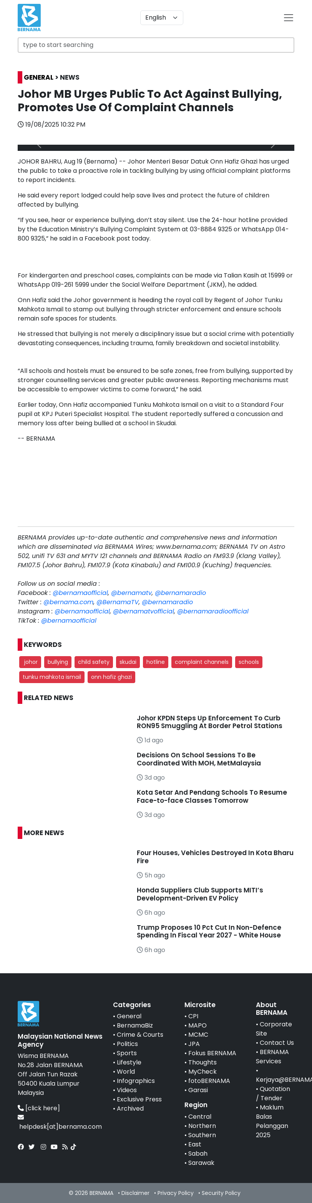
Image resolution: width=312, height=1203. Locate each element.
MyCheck (202, 1071)
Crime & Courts (140, 1034)
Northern (202, 1125)
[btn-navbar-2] (288, 17)
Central (199, 1116)
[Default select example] (161, 17)
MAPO (197, 1025)
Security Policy (221, 1193)
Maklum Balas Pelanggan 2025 (272, 1121)
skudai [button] (127, 662)
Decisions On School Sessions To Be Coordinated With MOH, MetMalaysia (199, 758)
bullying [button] (58, 662)
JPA (194, 1043)
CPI (193, 1016)
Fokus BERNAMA (212, 1053)
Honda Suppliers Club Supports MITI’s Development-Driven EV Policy (200, 894)
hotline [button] (155, 662)
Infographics (136, 1080)
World (126, 1071)
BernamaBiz (135, 1025)
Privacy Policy (176, 1193)
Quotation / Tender (273, 1093)
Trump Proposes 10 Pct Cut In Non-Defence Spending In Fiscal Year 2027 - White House (209, 931)
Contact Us (277, 1042)
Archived (130, 1108)
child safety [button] (94, 662)
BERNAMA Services (272, 1057)
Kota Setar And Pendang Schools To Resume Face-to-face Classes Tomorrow (212, 796)
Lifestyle (129, 1062)
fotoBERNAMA (209, 1080)
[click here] (42, 1108)
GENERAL (38, 77)
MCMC (198, 1034)
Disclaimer (135, 1193)
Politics (127, 1043)
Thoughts (202, 1062)
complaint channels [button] (202, 662)
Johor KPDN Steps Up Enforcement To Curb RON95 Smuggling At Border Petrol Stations (209, 721)
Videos (127, 1090)
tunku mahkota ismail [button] (52, 677)
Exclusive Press (139, 1099)
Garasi (198, 1090)
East (194, 1144)
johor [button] (30, 662)
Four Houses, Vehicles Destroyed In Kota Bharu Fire (215, 856)
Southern (202, 1135)
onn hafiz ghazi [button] (111, 677)
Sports (127, 1053)
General (129, 1016)
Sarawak (201, 1162)
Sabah (197, 1153)
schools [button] (249, 662)
